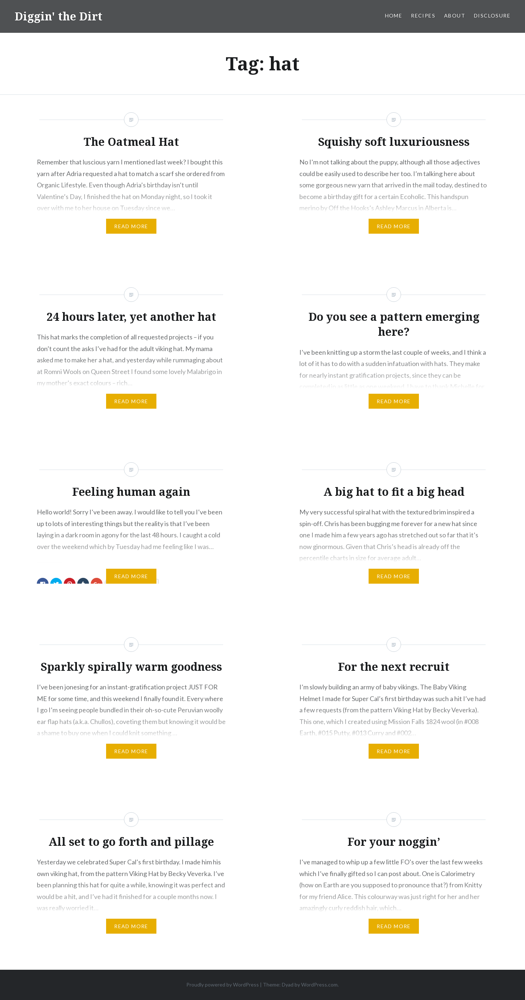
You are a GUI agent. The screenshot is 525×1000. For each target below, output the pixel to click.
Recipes (423, 15)
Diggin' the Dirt (58, 16)
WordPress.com (319, 984)
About (454, 15)
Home (393, 15)
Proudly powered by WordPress (222, 984)
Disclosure (492, 15)
